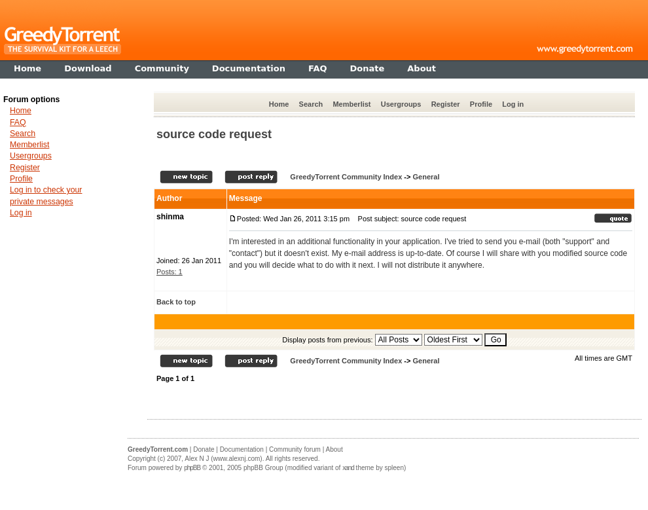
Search (311, 104)
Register (445, 104)
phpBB (192, 467)
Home (279, 104)
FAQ (18, 122)
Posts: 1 (169, 272)
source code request (214, 134)
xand (348, 467)
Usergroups (401, 104)
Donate (203, 449)
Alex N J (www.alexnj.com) (223, 458)
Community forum (295, 449)
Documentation (242, 449)
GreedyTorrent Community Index (346, 177)
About (334, 449)
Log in (513, 104)
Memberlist (351, 104)
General (425, 177)
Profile (481, 104)
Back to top (176, 302)
